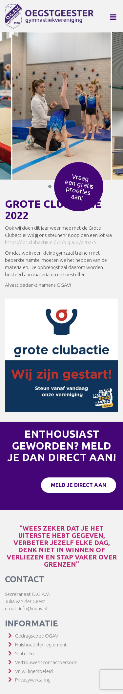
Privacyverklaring (33, 680)
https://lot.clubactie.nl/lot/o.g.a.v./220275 (50, 242)
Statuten (24, 653)
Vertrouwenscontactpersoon (46, 662)
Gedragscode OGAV (36, 636)
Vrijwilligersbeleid (34, 671)
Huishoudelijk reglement (41, 644)
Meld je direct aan (78, 485)
